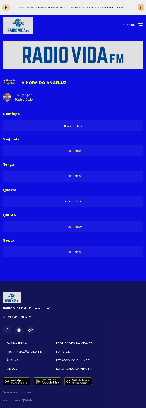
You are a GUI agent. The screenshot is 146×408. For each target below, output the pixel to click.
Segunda (11, 139)
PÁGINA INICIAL (17, 343)
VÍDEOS (11, 368)
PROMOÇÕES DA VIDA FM (74, 343)
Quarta (9, 189)
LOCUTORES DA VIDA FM (74, 368)
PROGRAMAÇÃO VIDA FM (24, 351)
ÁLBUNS (12, 360)
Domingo (11, 114)
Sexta (8, 240)
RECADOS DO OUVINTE (73, 360)
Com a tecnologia (17, 400)
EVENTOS (63, 351)
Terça (8, 164)
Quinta (9, 215)
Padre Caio (24, 99)
